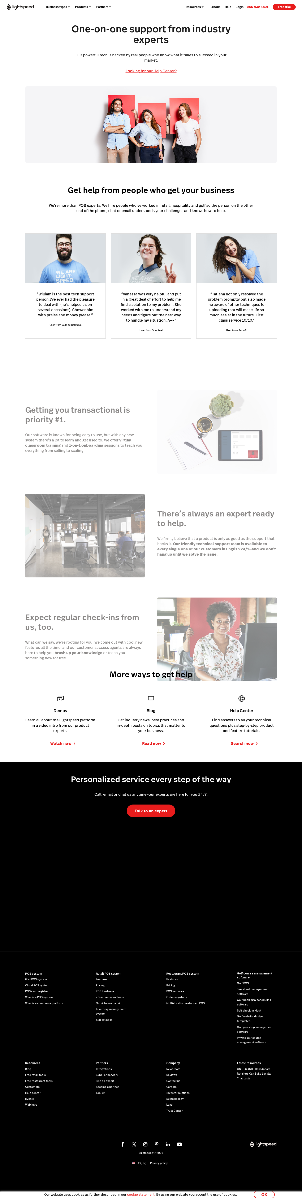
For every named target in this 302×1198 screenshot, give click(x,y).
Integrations (104, 1069)
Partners (102, 1063)
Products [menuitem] (81, 7)
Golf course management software (254, 975)
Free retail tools (35, 1075)
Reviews (171, 1075)
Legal (169, 1105)
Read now (153, 743)
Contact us (173, 1081)
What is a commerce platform (44, 1003)
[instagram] (145, 1144)
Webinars (31, 1105)
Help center (32, 1093)
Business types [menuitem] (56, 7)
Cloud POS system (37, 985)
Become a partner (107, 1087)
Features (101, 979)
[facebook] (122, 1144)
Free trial (284, 7)
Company (173, 1063)
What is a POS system (39, 997)
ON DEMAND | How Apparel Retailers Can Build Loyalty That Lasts (254, 1073)
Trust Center (174, 1111)
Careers (171, 1087)
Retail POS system (108, 974)
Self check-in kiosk (249, 1011)
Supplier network (107, 1075)
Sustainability (175, 1099)
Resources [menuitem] (193, 7)
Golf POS (243, 983)
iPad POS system (36, 979)
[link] (257, 7)
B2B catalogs (104, 1020)
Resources (32, 1063)
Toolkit (100, 1093)
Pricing (100, 985)
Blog (28, 1069)
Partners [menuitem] (102, 7)
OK (264, 1192)
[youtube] (179, 1144)
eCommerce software (110, 997)
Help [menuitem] (228, 7)
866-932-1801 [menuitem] (257, 7)
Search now (244, 743)
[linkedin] (168, 1144)
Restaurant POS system (182, 974)
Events (29, 1099)
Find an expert (105, 1081)
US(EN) (141, 1163)
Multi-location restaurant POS (185, 1003)
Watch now (62, 743)
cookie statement (141, 1192)
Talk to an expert (151, 811)
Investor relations (178, 1093)
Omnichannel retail (108, 1003)
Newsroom (173, 1069)
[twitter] (134, 1144)
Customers (32, 1087)
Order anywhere (176, 997)
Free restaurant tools (39, 1081)
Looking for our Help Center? (151, 71)
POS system (33, 974)
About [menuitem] (215, 7)
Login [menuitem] (239, 7)
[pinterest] (156, 1144)
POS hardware (105, 991)
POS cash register (36, 991)
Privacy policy (159, 1163)
